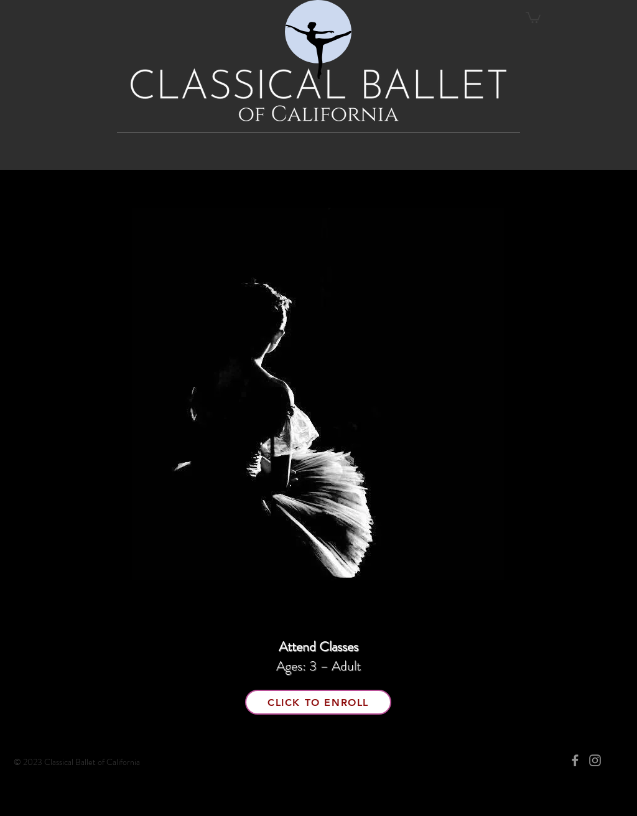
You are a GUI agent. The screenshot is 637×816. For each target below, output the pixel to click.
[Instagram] (595, 760)
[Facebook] (575, 760)
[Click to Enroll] (318, 702)
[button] (533, 17)
